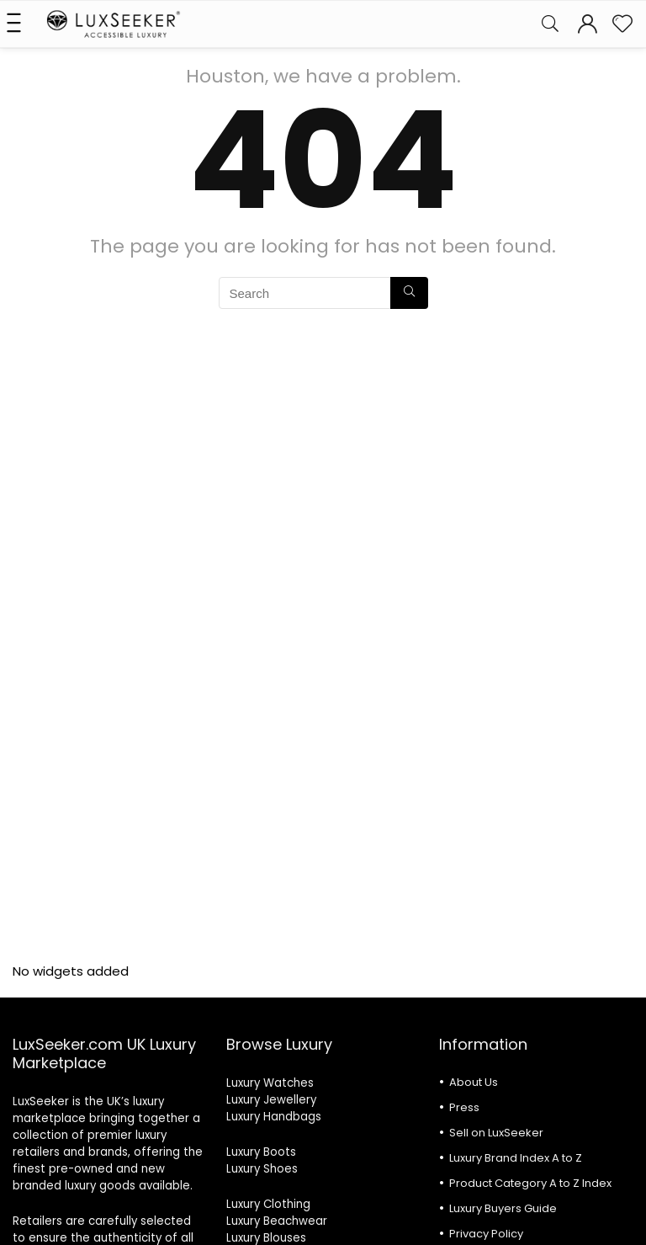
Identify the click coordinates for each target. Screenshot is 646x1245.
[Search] (550, 24)
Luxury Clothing (268, 1204)
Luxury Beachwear (276, 1221)
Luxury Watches (270, 1083)
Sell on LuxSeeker (496, 1133)
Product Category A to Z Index (530, 1183)
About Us (473, 1082)
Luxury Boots (261, 1152)
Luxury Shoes (262, 1169)
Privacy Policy (486, 1234)
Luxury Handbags (273, 1117)
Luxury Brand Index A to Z (515, 1158)
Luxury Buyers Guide (503, 1208)
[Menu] (20, 24)
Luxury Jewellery (271, 1100)
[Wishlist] (622, 24)
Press (464, 1107)
